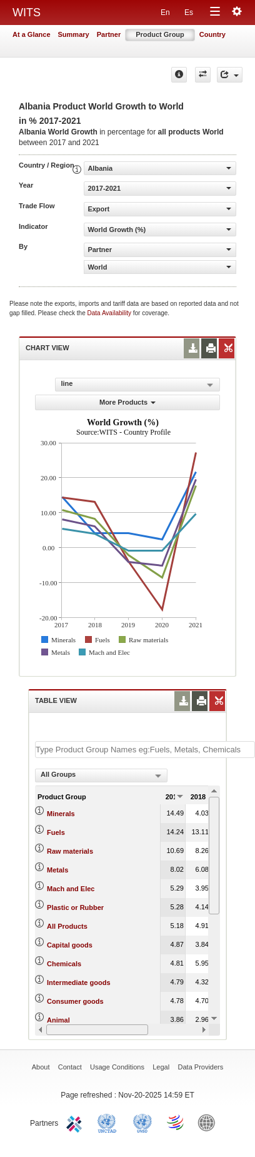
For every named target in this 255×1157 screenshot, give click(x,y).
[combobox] (101, 775)
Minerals (61, 813)
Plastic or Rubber (75, 907)
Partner (109, 34)
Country (212, 34)
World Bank (209, 1121)
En (165, 12)
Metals (57, 870)
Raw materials (70, 851)
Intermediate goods (78, 982)
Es (188, 12)
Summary (73, 34)
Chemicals (64, 964)
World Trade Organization (176, 1121)
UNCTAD (109, 1121)
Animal (58, 1020)
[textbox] (145, 749)
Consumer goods (75, 1001)
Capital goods (69, 945)
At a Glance (31, 34)
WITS (26, 12)
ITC (76, 1121)
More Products (127, 402)
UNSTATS (142, 1121)
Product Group (160, 34)
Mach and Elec (70, 888)
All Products (67, 926)
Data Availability (110, 313)
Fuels (56, 832)
